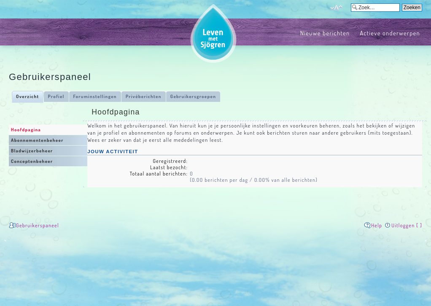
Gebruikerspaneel (37, 225)
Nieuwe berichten (325, 33)
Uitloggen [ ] (406, 225)
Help (376, 225)
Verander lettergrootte (336, 8)
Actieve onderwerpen (390, 33)
